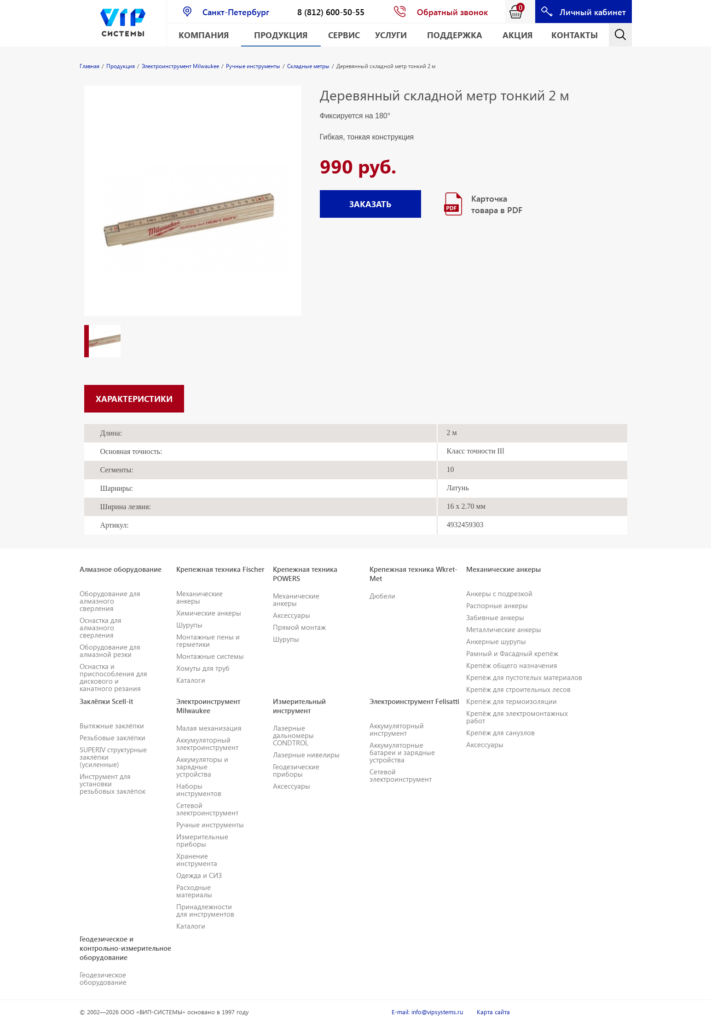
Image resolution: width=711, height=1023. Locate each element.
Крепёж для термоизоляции (511, 701)
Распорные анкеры (497, 605)
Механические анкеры (199, 597)
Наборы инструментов (198, 789)
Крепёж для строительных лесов (518, 689)
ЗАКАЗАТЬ (370, 203)
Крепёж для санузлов (500, 732)
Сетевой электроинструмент (207, 809)
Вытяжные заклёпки (112, 725)
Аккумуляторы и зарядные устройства (202, 767)
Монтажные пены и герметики (208, 640)
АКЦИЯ (518, 35)
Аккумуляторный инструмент (397, 729)
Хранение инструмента (196, 859)
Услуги (391, 35)
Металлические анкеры (503, 629)
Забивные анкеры (495, 617)
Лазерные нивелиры (306, 754)
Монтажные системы (210, 656)
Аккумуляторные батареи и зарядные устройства (402, 752)
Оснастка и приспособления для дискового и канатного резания (113, 677)
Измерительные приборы (202, 840)
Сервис (344, 35)
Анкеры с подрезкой (499, 593)
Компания (204, 35)
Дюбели (382, 595)
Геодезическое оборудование (103, 978)
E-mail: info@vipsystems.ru (427, 1012)
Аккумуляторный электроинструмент (207, 743)
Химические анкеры (208, 612)
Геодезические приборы (296, 770)
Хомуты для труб (203, 668)
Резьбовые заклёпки (112, 737)
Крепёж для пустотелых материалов (524, 677)
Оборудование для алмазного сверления (110, 601)
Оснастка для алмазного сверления (100, 627)
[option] (192, 210)
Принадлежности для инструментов (205, 910)
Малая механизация (209, 727)
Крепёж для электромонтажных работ (517, 717)
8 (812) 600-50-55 (330, 11)
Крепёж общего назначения (511, 665)
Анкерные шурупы (496, 641)
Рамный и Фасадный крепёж (512, 653)
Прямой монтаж (299, 627)
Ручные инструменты (210, 824)
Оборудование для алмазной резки (110, 650)
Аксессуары (291, 615)
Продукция (281, 35)
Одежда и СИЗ (199, 875)
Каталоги (190, 680)
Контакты (574, 35)
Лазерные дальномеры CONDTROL (293, 735)
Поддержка (454, 35)
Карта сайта (493, 1012)
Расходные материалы (194, 891)
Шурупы (189, 624)
